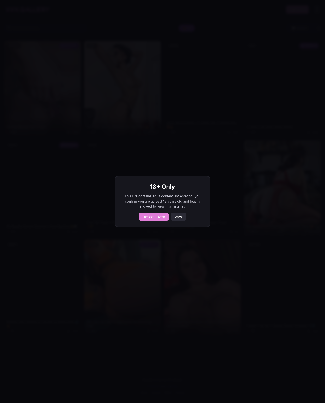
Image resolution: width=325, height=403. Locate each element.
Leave (178, 216)
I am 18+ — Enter (154, 216)
